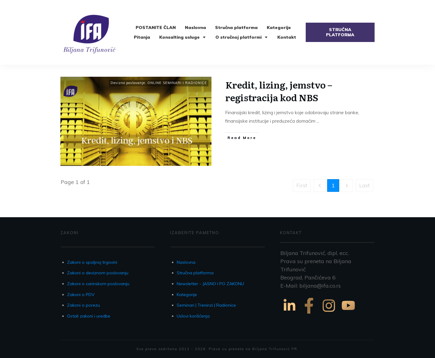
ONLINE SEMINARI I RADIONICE (177, 83)
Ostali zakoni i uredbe (88, 316)
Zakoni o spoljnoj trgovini (92, 262)
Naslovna (186, 262)
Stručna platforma (195, 273)
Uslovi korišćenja (193, 316)
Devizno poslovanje (128, 83)
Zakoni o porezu (83, 305)
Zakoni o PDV (81, 294)
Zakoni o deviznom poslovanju (97, 273)
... (318, 121)
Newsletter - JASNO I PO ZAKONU (210, 283)
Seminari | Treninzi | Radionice (206, 305)
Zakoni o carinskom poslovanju (98, 283)
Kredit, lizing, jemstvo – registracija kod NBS (278, 91)
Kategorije (187, 294)
